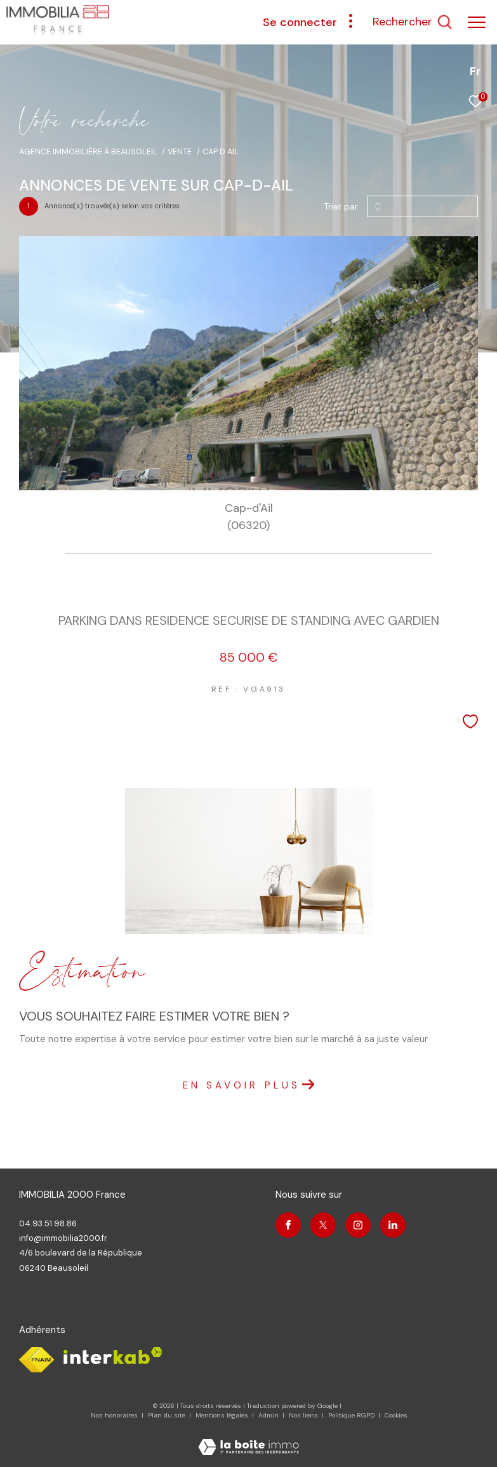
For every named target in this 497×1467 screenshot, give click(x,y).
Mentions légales (222, 1415)
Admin (269, 1415)
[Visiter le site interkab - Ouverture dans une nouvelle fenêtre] (112, 1355)
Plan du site (167, 1415)
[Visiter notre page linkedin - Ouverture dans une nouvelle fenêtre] (393, 1225)
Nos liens (304, 1415)
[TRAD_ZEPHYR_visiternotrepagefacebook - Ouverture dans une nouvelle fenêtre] (288, 1225)
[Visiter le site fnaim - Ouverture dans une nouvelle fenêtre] (36, 1359)
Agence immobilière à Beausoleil (88, 152)
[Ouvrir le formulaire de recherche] (412, 22)
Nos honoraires (114, 1415)
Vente (180, 152)
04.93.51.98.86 (48, 1223)
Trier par (341, 206)
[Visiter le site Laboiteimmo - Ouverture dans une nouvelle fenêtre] (248, 1438)
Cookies (396, 1415)
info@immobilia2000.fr (63, 1238)
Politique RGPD (351, 1415)
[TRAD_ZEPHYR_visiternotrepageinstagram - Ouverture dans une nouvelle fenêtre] (358, 1225)
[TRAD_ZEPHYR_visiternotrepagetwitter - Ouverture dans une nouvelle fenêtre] (323, 1225)
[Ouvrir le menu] (476, 22)
